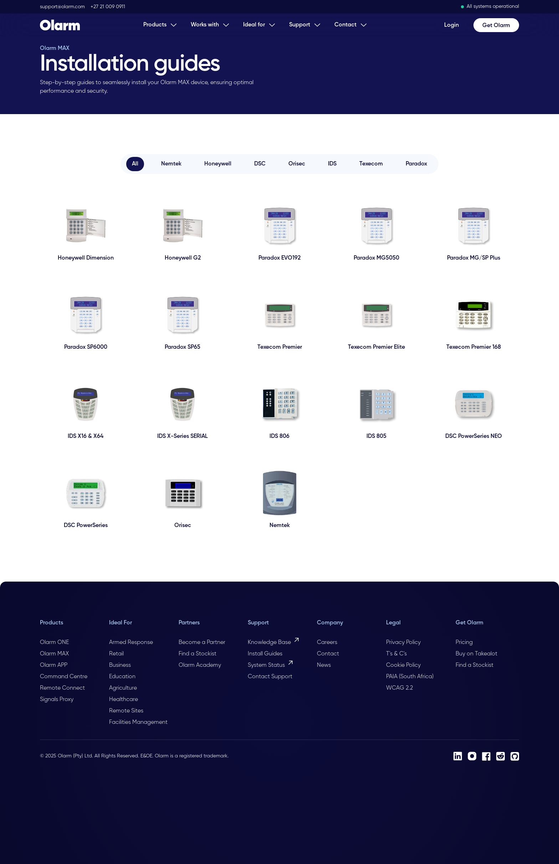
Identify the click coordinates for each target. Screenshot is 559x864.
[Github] (515, 756)
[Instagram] (472, 756)
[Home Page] (60, 25)
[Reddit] (500, 756)
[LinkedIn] (457, 756)
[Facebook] (486, 756)
